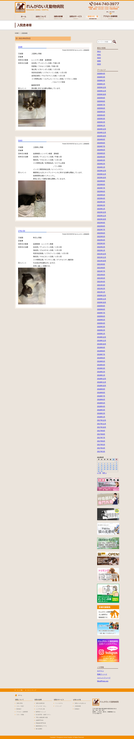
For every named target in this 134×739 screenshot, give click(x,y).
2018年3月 (101, 410)
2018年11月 (101, 382)
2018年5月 (101, 403)
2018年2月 (101, 413)
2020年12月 (101, 295)
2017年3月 (101, 451)
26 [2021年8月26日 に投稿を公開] (107, 469)
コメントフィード (104, 678)
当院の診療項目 (40, 703)
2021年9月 (101, 264)
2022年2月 (101, 247)
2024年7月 (101, 146)
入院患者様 (24, 33)
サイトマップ (31, 690)
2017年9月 (101, 431)
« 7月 (99, 473)
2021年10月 (101, 261)
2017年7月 (101, 438)
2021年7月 (101, 271)
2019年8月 (101, 351)
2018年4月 (101, 406)
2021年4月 (101, 282)
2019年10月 (101, 344)
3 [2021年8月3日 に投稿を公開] (101, 463)
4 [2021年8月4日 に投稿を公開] (104, 463)
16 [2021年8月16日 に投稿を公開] (98, 467)
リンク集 (20, 690)
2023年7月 (101, 188)
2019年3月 (101, 368)
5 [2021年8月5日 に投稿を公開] (107, 463)
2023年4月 (101, 198)
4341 (99, 55)
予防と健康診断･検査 (42, 717)
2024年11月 (101, 132)
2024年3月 (101, 160)
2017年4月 (101, 448)
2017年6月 (101, 441)
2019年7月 (101, 354)
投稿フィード (102, 674)
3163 (20, 141)
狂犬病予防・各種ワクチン (43, 714)
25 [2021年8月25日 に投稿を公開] (104, 469)
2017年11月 (101, 424)
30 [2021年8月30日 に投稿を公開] (98, 471)
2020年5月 (101, 320)
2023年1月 (101, 209)
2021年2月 (101, 288)
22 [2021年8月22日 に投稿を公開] (116, 467)
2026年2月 (101, 80)
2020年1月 (101, 334)
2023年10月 (101, 178)
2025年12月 (101, 87)
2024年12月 (101, 129)
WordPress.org (102, 681)
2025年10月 (101, 94)
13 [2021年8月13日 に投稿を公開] (110, 465)
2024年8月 (101, 143)
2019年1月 (101, 375)
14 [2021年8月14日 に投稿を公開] (113, 465)
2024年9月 (101, 139)
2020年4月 (101, 323)
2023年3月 (101, 202)
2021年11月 (101, 257)
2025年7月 (101, 105)
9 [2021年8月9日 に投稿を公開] (98, 465)
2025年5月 (101, 112)
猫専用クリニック (41, 712)
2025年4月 (101, 115)
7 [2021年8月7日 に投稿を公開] (113, 463)
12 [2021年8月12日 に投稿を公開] (107, 465)
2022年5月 (101, 236)
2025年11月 (101, 91)
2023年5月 (101, 195)
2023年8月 (101, 184)
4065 (99, 61)
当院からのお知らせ (80, 703)
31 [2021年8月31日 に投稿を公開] (101, 471)
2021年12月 (101, 254)
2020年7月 (101, 313)
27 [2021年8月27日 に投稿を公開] (110, 469)
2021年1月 (101, 292)
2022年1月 (101, 250)
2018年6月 (101, 399)
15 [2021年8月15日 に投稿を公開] (116, 465)
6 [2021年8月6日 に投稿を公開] (110, 463)
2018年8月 (101, 393)
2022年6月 (101, 233)
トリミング (58, 706)
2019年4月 (101, 365)
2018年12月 (101, 379)
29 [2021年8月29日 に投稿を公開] (116, 469)
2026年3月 (101, 77)
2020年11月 (101, 299)
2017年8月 (101, 434)
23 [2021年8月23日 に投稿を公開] (98, 469)
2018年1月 (101, 417)
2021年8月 (101, 268)
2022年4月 (101, 240)
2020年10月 (101, 302)
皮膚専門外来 (39, 720)
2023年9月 (101, 181)
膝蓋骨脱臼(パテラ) (41, 726)
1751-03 (21, 231)
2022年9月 (101, 223)
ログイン (100, 671)
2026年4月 (101, 73)
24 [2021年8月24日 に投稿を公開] (101, 469)
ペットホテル (59, 703)
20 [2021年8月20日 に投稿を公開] (110, 467)
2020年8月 (101, 309)
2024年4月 (101, 157)
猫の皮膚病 (39, 729)
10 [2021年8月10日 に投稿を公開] (101, 465)
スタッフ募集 (20, 714)
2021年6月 (101, 275)
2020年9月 (101, 306)
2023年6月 (101, 191)
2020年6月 (101, 316)
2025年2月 (101, 122)
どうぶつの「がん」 (41, 706)
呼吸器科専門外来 (41, 723)
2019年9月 (101, 347)
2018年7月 (101, 396)
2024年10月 (101, 136)
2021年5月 (101, 278)
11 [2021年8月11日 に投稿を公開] (104, 465)
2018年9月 (101, 389)
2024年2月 (101, 164)
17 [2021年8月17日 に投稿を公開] (101, 467)
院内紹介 (18, 709)
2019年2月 (101, 372)
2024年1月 (101, 167)
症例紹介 (77, 709)
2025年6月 (101, 108)
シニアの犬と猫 (40, 709)
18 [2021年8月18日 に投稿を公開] (104, 467)
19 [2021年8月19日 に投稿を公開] (107, 467)
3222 (99, 58)
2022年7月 (101, 230)
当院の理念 (19, 703)
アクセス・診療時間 (22, 712)
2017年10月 (101, 427)
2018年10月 (101, 386)
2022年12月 (101, 212)
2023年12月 (101, 171)
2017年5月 (101, 445)
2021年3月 (101, 285)
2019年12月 (101, 337)
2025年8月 (101, 101)
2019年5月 (101, 361)
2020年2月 (101, 330)
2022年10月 (101, 219)
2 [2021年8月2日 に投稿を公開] (98, 463)
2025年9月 (101, 98)
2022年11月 (101, 216)
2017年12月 (101, 420)
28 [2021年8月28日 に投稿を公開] (113, 469)
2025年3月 (101, 119)
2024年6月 (101, 150)
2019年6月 (101, 358)
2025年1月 (101, 126)
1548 (20, 47)
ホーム (20, 695)
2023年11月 (101, 174)
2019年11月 (101, 340)
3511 (99, 51)
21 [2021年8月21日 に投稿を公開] (113, 467)
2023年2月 (101, 205)
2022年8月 (101, 226)
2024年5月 (101, 153)
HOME (17, 33)
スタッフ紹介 (20, 706)
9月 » (104, 473)
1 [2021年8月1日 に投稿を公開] (116, 461)
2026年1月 (101, 84)
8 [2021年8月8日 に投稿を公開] (116, 463)
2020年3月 (101, 327)
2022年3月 (101, 243)
